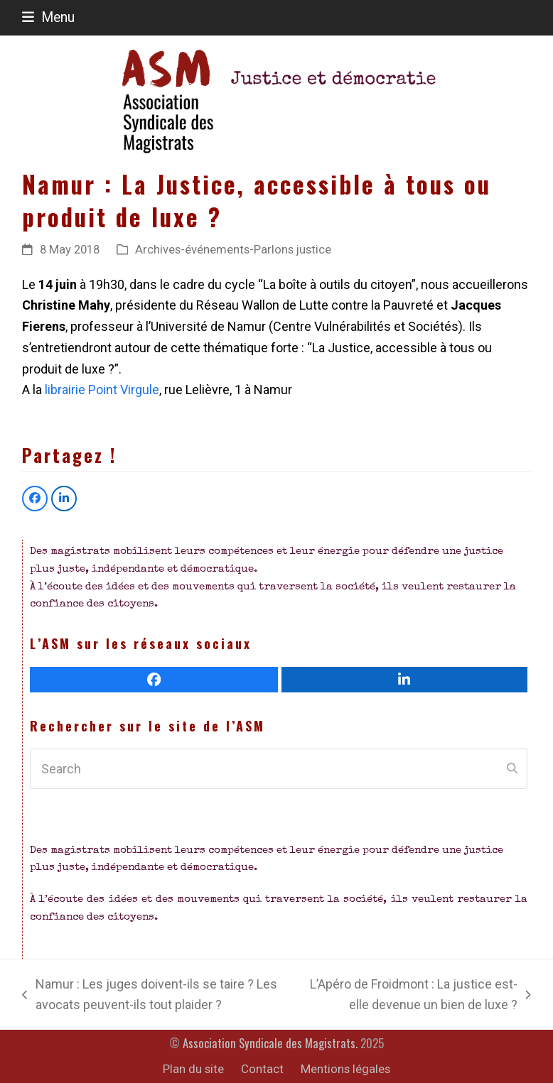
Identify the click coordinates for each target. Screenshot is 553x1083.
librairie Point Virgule (102, 389)
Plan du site (193, 1069)
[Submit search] (512, 769)
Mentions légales (345, 1069)
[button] (48, 17)
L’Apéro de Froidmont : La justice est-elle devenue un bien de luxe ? (415, 996)
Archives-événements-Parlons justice (233, 249)
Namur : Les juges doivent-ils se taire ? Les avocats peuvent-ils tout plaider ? (149, 996)
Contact (262, 1069)
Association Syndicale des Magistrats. (270, 1043)
